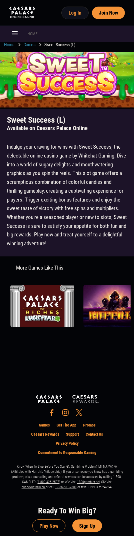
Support (72, 434)
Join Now (108, 13)
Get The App (66, 425)
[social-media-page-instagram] (67, 414)
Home (9, 44)
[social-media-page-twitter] (81, 414)
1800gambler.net (88, 482)
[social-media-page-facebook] (53, 414)
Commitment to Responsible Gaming (67, 452)
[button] (15, 33)
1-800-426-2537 (48, 482)
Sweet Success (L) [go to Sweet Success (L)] (59, 44)
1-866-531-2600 (66, 487)
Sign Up (87, 526)
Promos (89, 425)
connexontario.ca (34, 487)
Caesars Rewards (45, 434)
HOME (32, 33)
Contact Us (94, 434)
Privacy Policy (67, 443)
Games (29, 44)
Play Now (48, 526)
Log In (75, 13)
